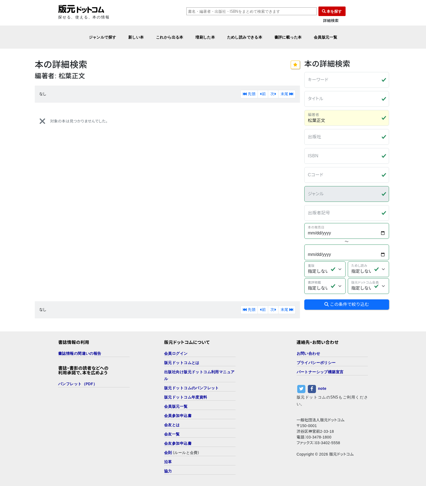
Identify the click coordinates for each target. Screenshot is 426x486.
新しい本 (136, 37)
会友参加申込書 (178, 443)
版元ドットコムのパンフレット (191, 387)
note (322, 388)
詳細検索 (331, 21)
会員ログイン (176, 353)
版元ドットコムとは (181, 362)
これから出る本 (169, 37)
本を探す (332, 11)
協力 (168, 471)
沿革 (168, 461)
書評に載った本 (288, 37)
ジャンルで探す (102, 37)
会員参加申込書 (178, 415)
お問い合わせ (308, 353)
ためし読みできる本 (244, 37)
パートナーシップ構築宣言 (320, 371)
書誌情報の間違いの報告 (79, 353)
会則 (168, 452)
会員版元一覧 (325, 37)
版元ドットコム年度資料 (185, 397)
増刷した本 (205, 37)
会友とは (172, 424)
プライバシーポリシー (316, 362)
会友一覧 (172, 434)
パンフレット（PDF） (77, 383)
